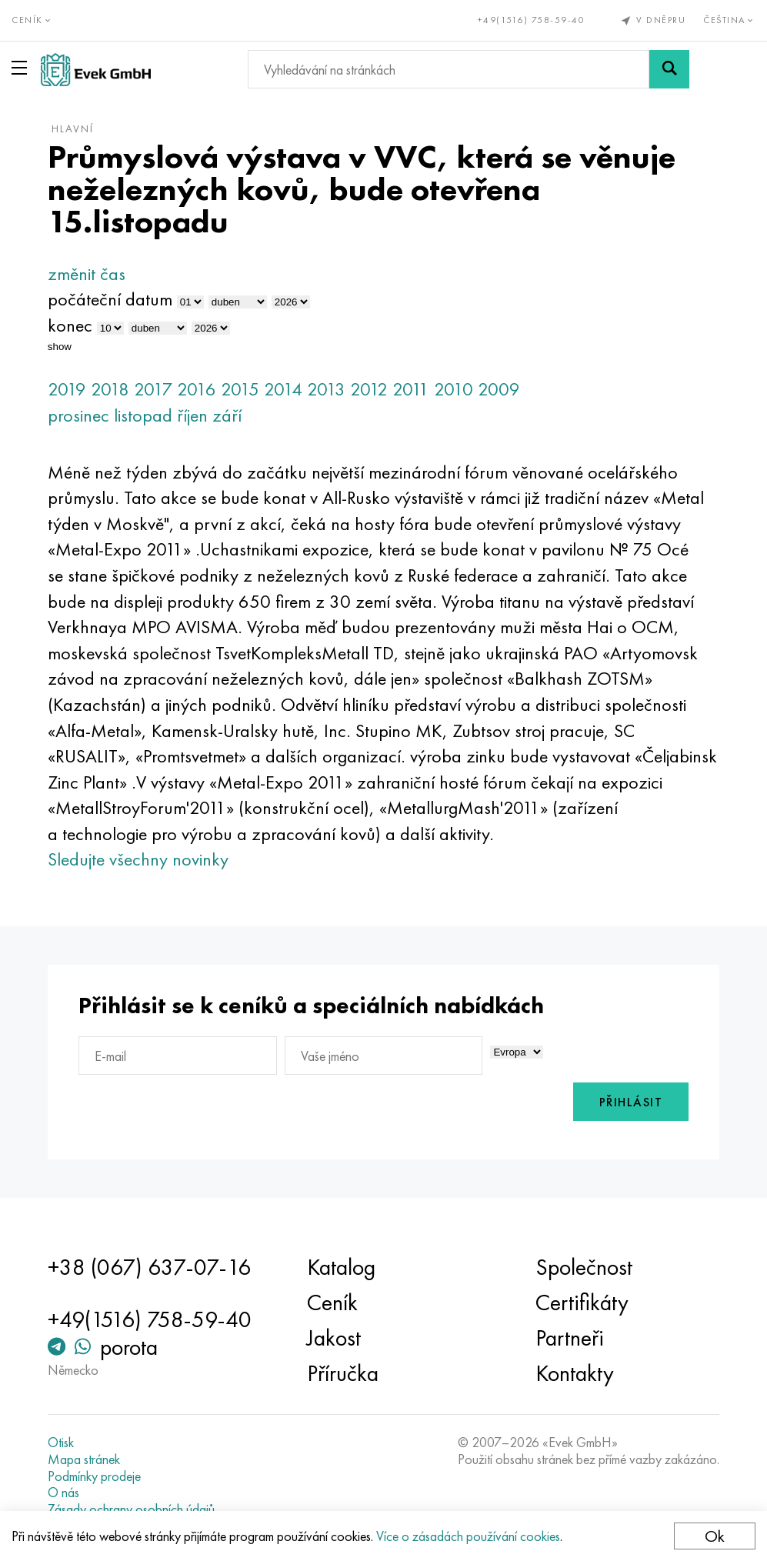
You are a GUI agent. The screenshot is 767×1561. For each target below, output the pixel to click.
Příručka (342, 1373)
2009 (499, 389)
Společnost (583, 1267)
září (227, 415)
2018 (110, 389)
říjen (192, 415)
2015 (240, 389)
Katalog (341, 1267)
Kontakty (574, 1373)
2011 (410, 389)
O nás (63, 1492)
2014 (283, 389)
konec (70, 325)
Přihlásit (631, 1102)
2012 (369, 389)
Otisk (61, 1442)
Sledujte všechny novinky (138, 859)
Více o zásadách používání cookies (468, 1536)
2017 (153, 389)
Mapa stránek (84, 1459)
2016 (196, 389)
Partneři (569, 1338)
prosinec (78, 415)
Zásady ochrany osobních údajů (131, 1509)
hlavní (73, 128)
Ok (715, 1536)
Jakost (334, 1338)
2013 (326, 389)
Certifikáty (582, 1302)
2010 (453, 389)
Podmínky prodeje (94, 1476)
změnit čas (86, 273)
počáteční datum (110, 299)
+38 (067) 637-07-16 (149, 1267)
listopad (143, 415)
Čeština (729, 20)
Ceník (332, 1302)
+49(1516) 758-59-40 (531, 20)
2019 (67, 389)
